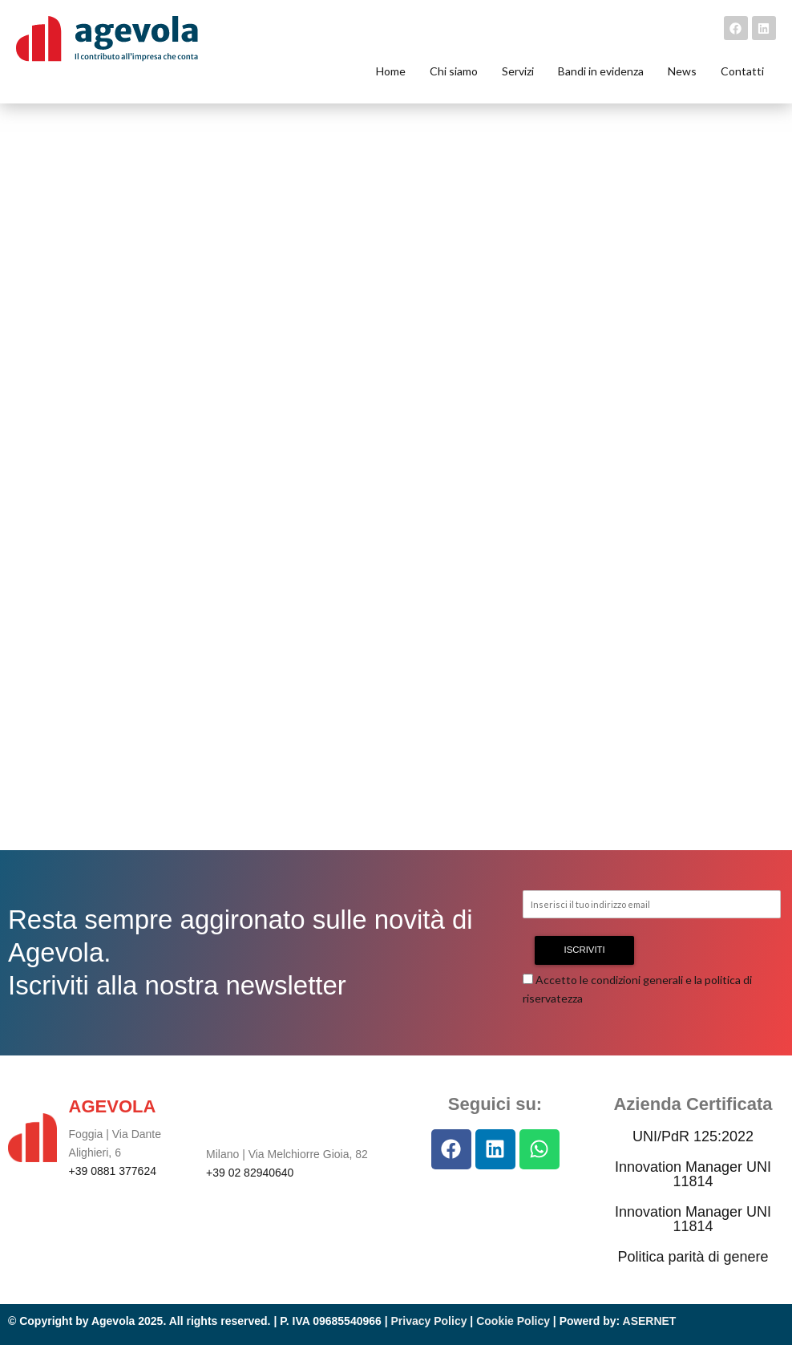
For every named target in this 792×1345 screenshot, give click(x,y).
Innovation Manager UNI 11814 (693, 1174)
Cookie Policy (513, 1321)
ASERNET (650, 1321)
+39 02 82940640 (249, 1172)
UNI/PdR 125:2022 (693, 1136)
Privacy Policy (429, 1321)
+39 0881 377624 (112, 1171)
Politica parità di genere (692, 1257)
